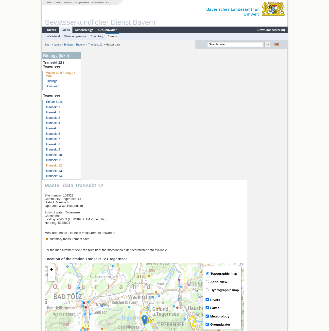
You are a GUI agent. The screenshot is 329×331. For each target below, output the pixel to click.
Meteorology (83, 30)
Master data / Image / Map (60, 74)
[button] (185, 192)
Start (49, 2)
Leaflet (272, 256)
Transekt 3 (52, 118)
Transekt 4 (52, 123)
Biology (112, 36)
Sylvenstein (96, 285)
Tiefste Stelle (54, 102)
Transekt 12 (95, 44)
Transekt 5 (52, 128)
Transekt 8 (52, 144)
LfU (108, 2)
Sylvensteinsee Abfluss (104, 280)
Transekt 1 (52, 107)
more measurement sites (108, 296)
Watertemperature (75, 36)
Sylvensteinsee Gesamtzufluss (109, 275)
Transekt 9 (52, 149)
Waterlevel (53, 36)
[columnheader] (119, 269)
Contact (57, 2)
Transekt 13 (53, 171)
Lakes (65, 30)
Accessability (97, 2)
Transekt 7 (52, 139)
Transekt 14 (53, 176)
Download (52, 86)
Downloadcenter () (271, 30)
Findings (51, 81)
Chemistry (96, 36)
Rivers (51, 30)
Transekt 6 (52, 133)
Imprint (67, 2)
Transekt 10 (53, 155)
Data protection (81, 2)
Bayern (80, 44)
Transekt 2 (52, 112)
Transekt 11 (53, 160)
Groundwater (107, 30)
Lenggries (95, 291)
